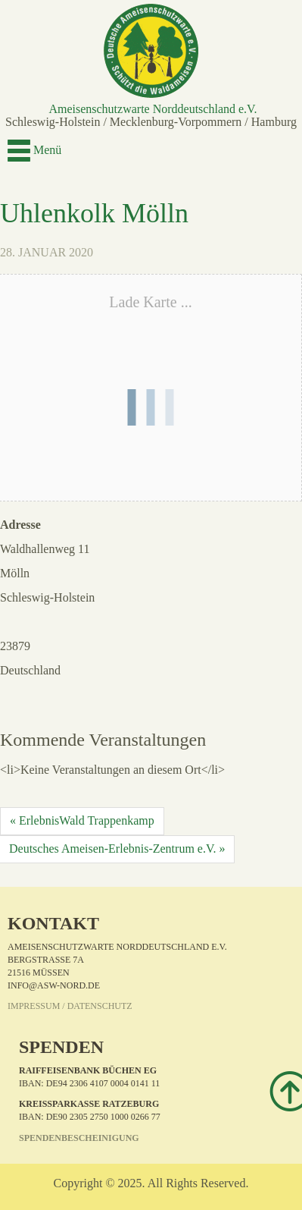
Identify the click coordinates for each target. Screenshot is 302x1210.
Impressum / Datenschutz (70, 1006)
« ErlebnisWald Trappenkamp (82, 820)
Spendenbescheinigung (79, 1138)
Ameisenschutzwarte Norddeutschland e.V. (152, 108)
